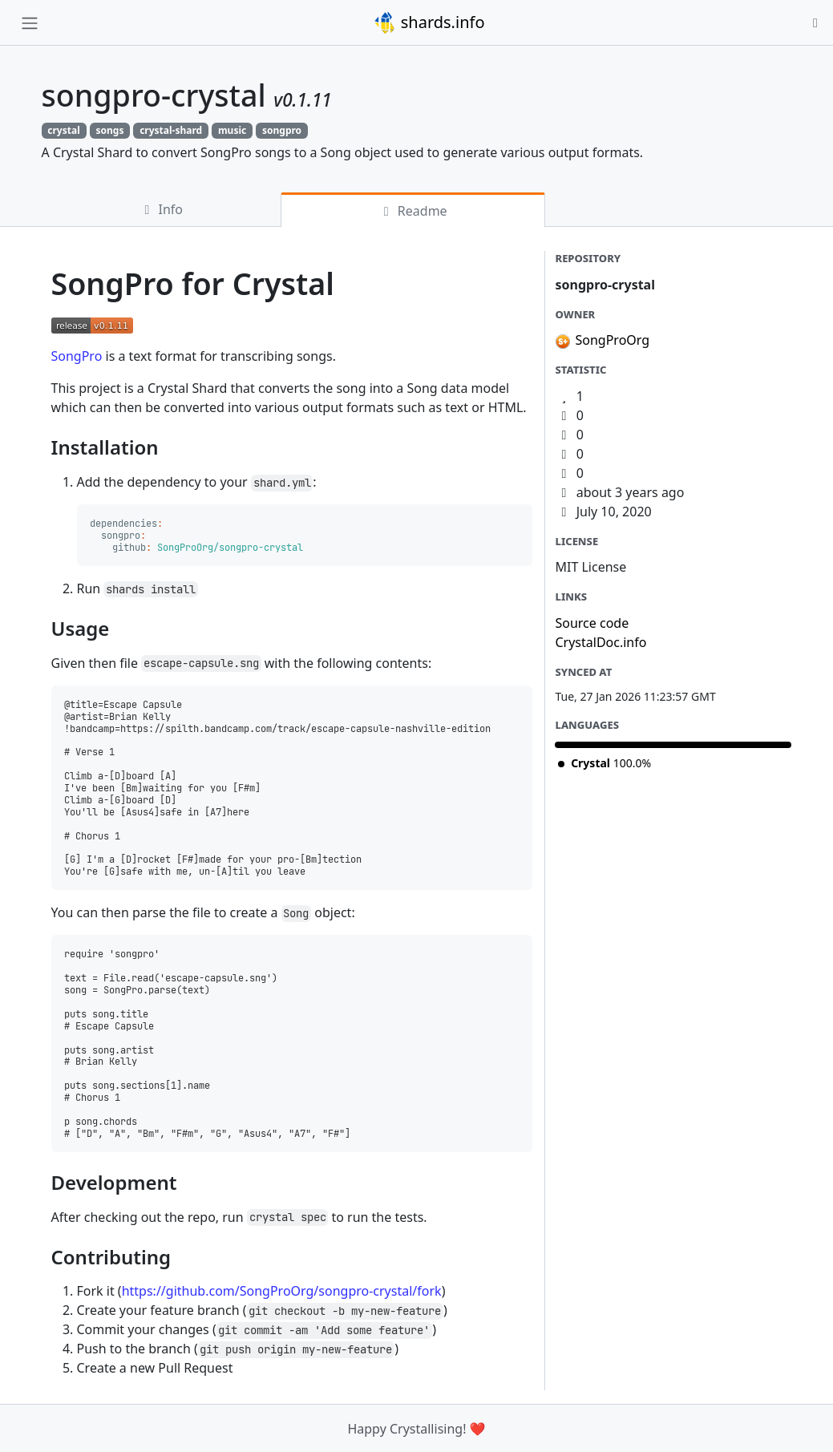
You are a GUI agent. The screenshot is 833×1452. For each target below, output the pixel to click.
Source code (592, 623)
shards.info (429, 22)
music (232, 130)
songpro (281, 130)
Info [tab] (161, 209)
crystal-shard (171, 130)
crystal (63, 130)
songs (109, 130)
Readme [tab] (412, 211)
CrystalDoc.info (600, 642)
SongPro (77, 356)
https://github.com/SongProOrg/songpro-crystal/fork (282, 1291)
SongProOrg (612, 340)
